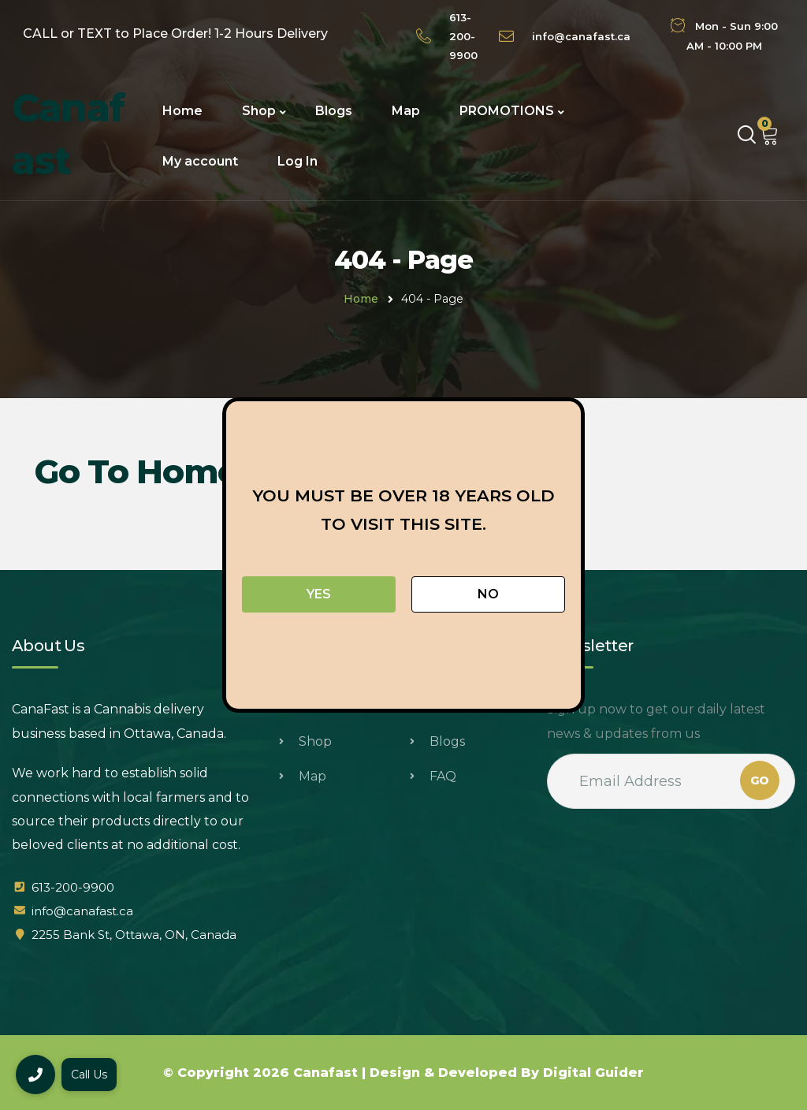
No (488, 594)
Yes (319, 594)
